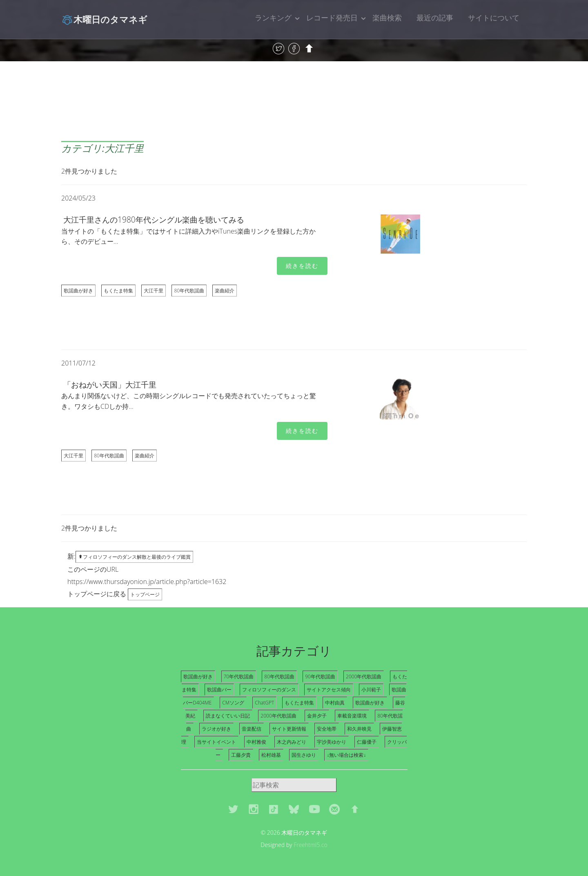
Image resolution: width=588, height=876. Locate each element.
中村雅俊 (256, 741)
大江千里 (153, 290)
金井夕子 (317, 715)
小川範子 (371, 689)
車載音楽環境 (352, 715)
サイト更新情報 (289, 728)
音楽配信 (251, 728)
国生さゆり (304, 754)
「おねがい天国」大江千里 (109, 384)
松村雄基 (271, 754)
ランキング (273, 17)
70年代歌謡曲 (239, 676)
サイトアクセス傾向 (329, 689)
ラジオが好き (216, 728)
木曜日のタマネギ (104, 19)
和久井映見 (359, 728)
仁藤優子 (366, 741)
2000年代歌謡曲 (363, 676)
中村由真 (335, 702)
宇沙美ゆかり (331, 741)
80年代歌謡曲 (189, 290)
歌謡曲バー (219, 689)
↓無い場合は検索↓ (346, 754)
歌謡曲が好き (78, 290)
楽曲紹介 (224, 290)
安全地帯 (326, 728)
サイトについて (493, 17)
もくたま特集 (118, 290)
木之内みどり (291, 741)
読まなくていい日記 (228, 715)
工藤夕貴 (241, 754)
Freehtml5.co (310, 845)
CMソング (233, 702)
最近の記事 (434, 17)
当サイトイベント (216, 741)
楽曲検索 (387, 17)
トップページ (145, 594)
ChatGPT (264, 702)
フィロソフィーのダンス (269, 689)
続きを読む (302, 266)
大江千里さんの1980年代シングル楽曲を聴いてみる (153, 219)
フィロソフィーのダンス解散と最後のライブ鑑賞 (134, 556)
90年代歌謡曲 (320, 676)
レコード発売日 (332, 17)
